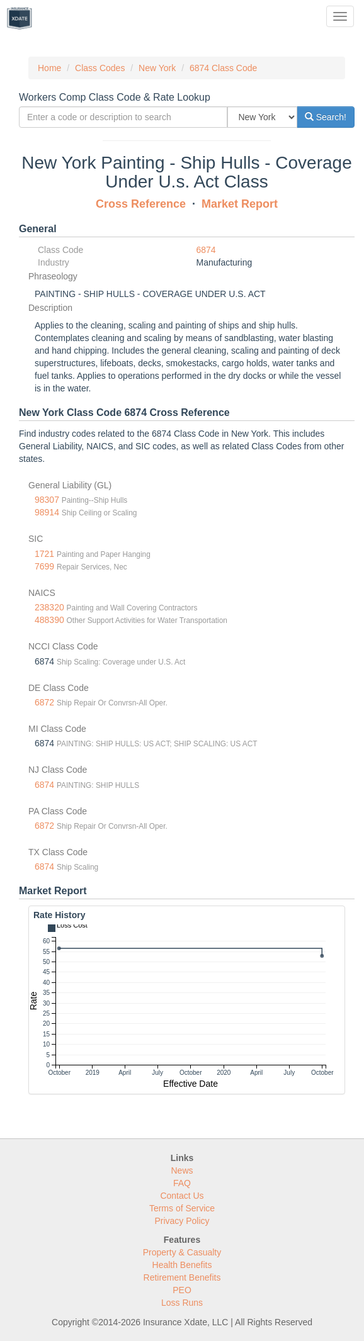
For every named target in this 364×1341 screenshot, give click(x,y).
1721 (44, 554)
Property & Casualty (182, 1252)
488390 (49, 620)
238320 (49, 607)
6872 (44, 702)
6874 (206, 250)
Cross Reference (141, 204)
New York (157, 68)
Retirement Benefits (182, 1277)
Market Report (240, 204)
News (182, 1170)
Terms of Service (182, 1208)
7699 (44, 566)
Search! (325, 117)
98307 (47, 500)
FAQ (182, 1183)
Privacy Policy (181, 1221)
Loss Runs (182, 1303)
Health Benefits (182, 1265)
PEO (182, 1290)
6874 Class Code (223, 68)
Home (49, 68)
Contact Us (181, 1196)
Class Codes (100, 68)
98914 (47, 512)
